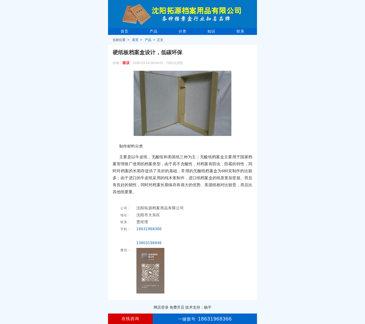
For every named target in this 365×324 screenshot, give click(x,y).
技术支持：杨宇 (198, 307)
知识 (211, 31)
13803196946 (149, 243)
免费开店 (176, 307)
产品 (154, 31)
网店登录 (161, 307)
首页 (124, 31)
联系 (240, 31)
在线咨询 (130, 318)
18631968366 (149, 229)
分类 (182, 31)
